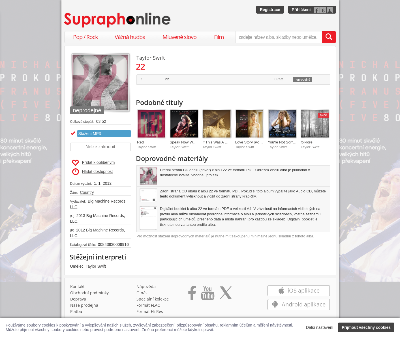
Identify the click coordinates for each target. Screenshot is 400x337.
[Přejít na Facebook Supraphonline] (192, 295)
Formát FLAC (148, 305)
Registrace (270, 9)
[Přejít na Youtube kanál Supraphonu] (207, 295)
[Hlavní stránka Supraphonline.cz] (118, 20)
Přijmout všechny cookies (366, 327)
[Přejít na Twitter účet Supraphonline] (226, 295)
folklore (307, 142)
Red (140, 142)
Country (87, 192)
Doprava (78, 299)
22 (167, 79)
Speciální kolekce (152, 299)
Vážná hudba (130, 37)
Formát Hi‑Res (149, 311)
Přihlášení (301, 9)
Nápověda (146, 286)
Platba (76, 311)
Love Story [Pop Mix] (252, 142)
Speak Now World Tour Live (192, 142)
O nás (141, 292)
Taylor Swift (96, 266)
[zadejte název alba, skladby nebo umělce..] (279, 37)
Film (219, 37)
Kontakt (77, 286)
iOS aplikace (299, 290)
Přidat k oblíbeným (93, 163)
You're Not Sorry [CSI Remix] (291, 142)
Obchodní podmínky (89, 292)
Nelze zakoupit (100, 146)
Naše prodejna (84, 305)
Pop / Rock (85, 37)
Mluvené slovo (179, 37)
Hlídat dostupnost (92, 172)
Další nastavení (319, 327)
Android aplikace (299, 304)
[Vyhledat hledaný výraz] (329, 37)
